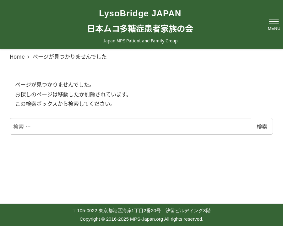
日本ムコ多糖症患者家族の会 (140, 28)
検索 (262, 126)
